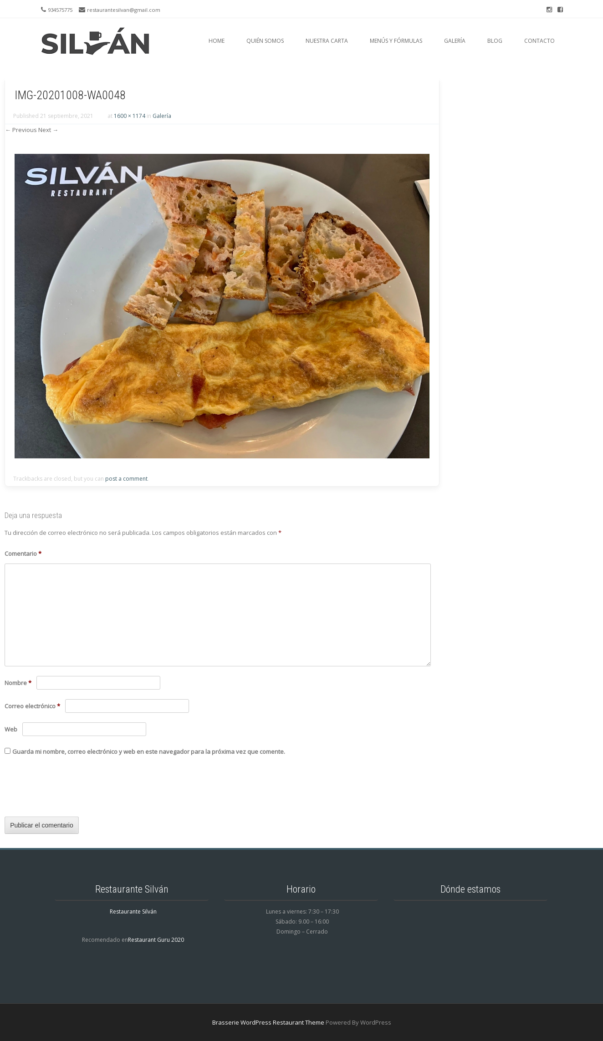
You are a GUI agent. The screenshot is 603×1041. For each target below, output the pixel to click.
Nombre (18, 683)
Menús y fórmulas (396, 41)
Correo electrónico (32, 706)
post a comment (126, 478)
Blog (494, 41)
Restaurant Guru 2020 (156, 940)
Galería (454, 41)
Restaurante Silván (133, 911)
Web (11, 729)
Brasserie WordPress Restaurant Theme (268, 1022)
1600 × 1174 (129, 116)
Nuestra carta (327, 41)
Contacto (539, 41)
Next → (48, 130)
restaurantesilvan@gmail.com (123, 9)
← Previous (21, 130)
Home (217, 41)
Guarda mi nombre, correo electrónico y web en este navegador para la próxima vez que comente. (148, 751)
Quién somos (265, 41)
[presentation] (74, 789)
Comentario (23, 553)
